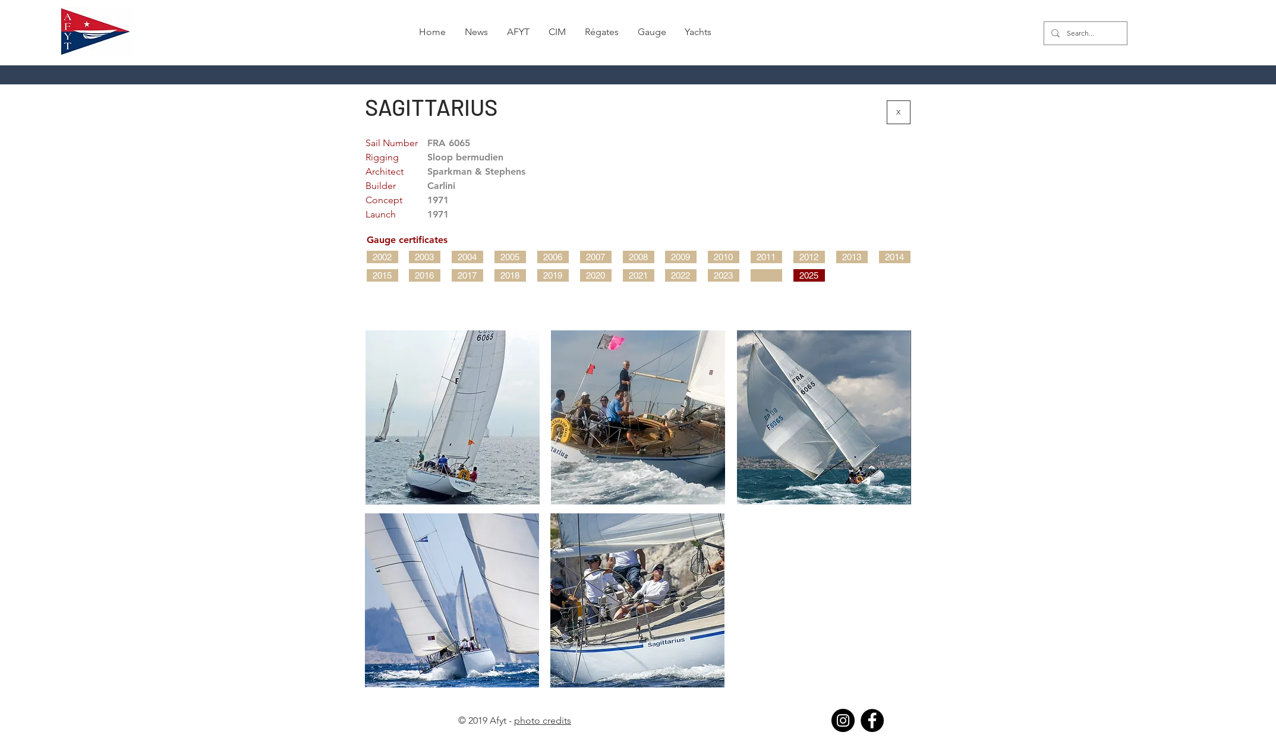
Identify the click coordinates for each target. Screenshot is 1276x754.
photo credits (542, 720)
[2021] (638, 275)
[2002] (382, 257)
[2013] (852, 257)
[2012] (809, 257)
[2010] (723, 257)
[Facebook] (872, 720)
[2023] (723, 275)
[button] (601, 32)
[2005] (510, 257)
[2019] (553, 275)
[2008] (638, 257)
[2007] (596, 257)
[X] (898, 112)
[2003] (424, 257)
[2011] (766, 257)
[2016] (424, 275)
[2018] (510, 275)
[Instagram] (843, 720)
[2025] (809, 275)
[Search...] (1084, 33)
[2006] (553, 257)
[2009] (681, 257)
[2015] (382, 275)
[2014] (894, 257)
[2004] (467, 257)
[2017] (467, 275)
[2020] (596, 275)
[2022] (681, 275)
